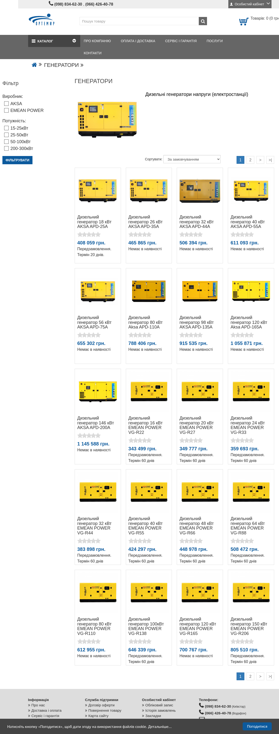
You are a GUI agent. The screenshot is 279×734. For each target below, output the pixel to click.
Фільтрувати (17, 160)
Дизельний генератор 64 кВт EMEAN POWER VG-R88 (248, 525)
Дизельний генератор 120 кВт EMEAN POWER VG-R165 (197, 626)
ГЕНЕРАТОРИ (61, 65)
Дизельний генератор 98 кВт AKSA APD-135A (196, 322)
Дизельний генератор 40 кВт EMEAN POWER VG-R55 (145, 525)
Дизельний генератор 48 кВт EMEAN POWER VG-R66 (196, 525)
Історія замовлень (160, 710)
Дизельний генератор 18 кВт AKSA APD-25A (94, 222)
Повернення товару (104, 710)
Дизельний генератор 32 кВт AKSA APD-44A (196, 222)
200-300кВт (18, 148)
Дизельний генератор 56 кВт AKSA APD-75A (94, 322)
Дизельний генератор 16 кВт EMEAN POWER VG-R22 (145, 425)
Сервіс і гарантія (45, 716)
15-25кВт (16, 128)
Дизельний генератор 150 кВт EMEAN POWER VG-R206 (249, 626)
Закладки (153, 716)
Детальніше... (160, 726)
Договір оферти (101, 705)
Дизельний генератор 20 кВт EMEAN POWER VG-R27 (196, 425)
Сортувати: (153, 159)
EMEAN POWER (24, 110)
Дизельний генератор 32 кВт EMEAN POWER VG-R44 (94, 525)
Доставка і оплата (47, 710)
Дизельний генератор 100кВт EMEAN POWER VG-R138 (146, 626)
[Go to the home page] (34, 65)
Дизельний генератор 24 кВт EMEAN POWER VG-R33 (248, 425)
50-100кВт (17, 141)
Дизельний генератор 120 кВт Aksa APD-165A (249, 322)
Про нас (38, 705)
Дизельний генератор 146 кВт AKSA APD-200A (95, 423)
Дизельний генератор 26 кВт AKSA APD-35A (145, 222)
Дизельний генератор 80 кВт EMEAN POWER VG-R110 (94, 626)
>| (270, 160)
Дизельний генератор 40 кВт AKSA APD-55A (248, 222)
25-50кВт (16, 135)
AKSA (13, 103)
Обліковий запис (159, 705)
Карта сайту (98, 716)
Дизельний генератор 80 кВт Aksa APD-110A (145, 322)
